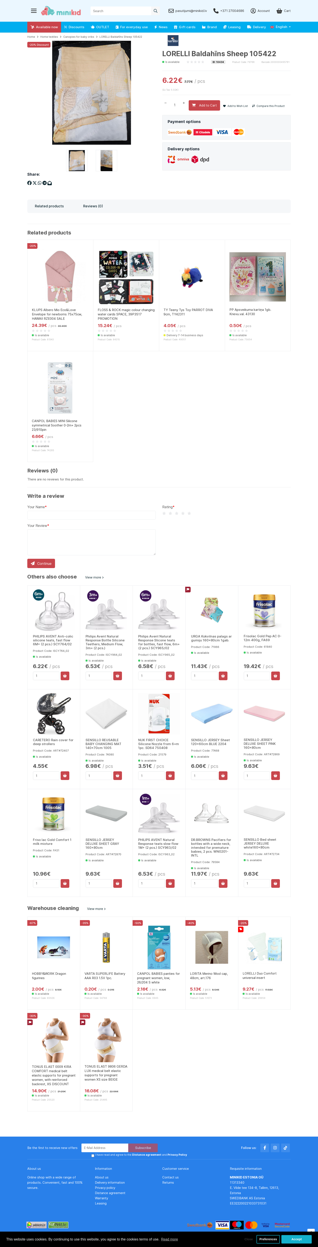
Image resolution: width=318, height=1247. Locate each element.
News (160, 27)
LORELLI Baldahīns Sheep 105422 (120, 36)
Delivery (256, 27)
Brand (209, 27)
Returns (168, 1183)
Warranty (101, 1198)
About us (102, 1178)
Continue (41, 563)
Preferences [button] (268, 1239)
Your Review (37, 525)
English (278, 27)
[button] (280, 27)
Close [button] (248, 1239)
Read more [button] (169, 1239)
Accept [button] (296, 1239)
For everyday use (132, 27)
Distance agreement (110, 1193)
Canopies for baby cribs (78, 36)
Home (31, 36)
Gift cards (184, 27)
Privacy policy (105, 1188)
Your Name (36, 507)
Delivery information (110, 1183)
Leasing (232, 27)
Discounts (74, 27)
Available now (44, 27)
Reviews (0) (93, 206)
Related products (49, 206)
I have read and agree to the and (141, 1155)
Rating (167, 507)
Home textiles (49, 36)
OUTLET (100, 27)
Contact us (170, 1178)
